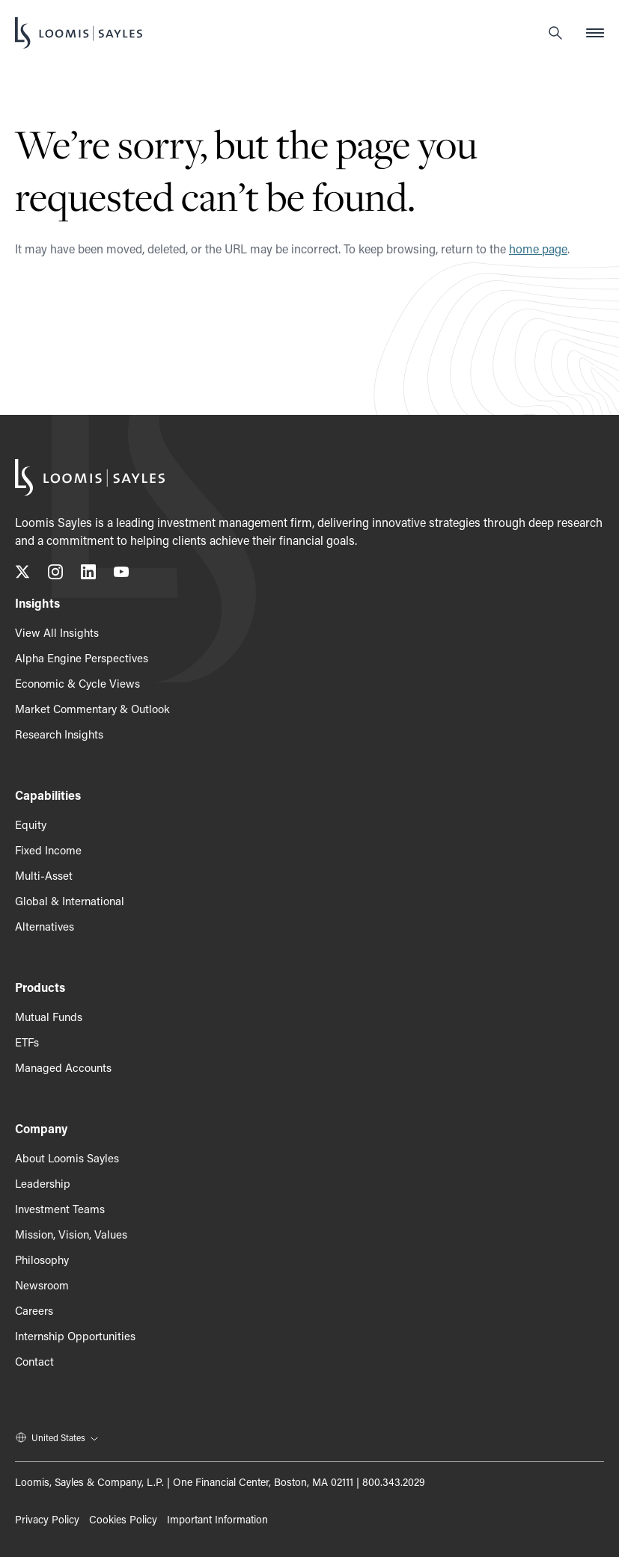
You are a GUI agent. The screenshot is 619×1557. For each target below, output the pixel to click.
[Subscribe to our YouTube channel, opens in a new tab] (121, 574)
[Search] (555, 33)
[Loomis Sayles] (78, 33)
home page (538, 248)
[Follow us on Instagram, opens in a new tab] (55, 574)
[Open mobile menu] (595, 33)
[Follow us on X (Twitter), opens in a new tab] (22, 574)
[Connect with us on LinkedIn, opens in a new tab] (88, 574)
